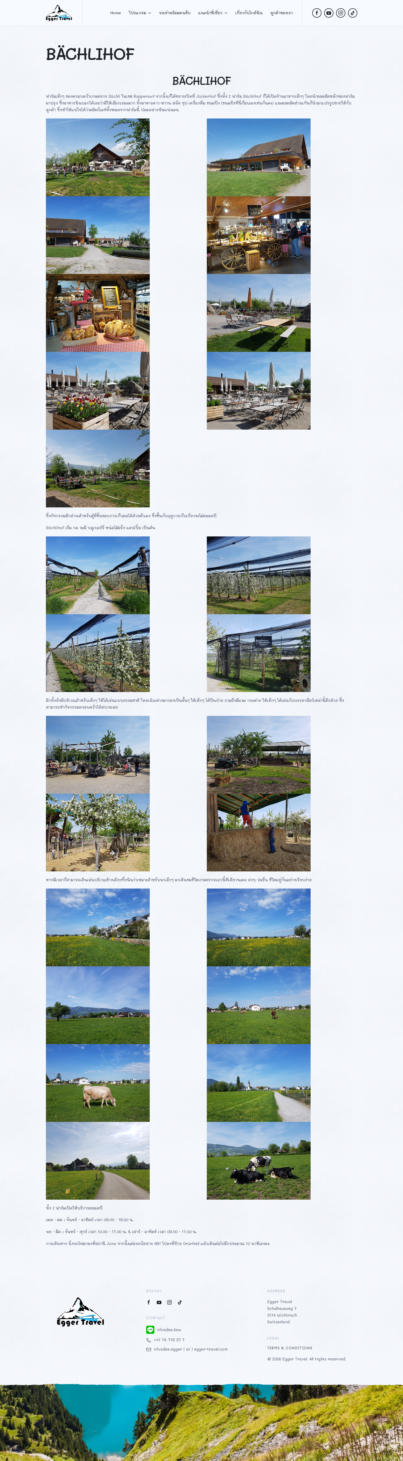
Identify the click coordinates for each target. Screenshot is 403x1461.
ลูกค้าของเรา (281, 12)
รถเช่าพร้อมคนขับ (174, 12)
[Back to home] (59, 13)
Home (115, 12)
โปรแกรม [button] (140, 12)
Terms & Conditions (290, 1348)
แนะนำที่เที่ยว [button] (213, 12)
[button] (202, 1421)
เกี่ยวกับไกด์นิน (249, 12)
